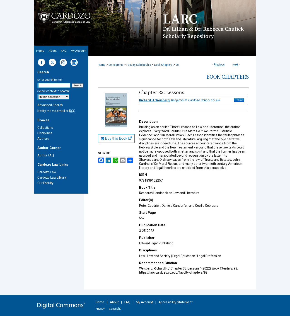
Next (235, 64)
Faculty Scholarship (138, 64)
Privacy (100, 308)
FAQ (127, 302)
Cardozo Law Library (52, 177)
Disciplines (44, 133)
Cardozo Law (46, 172)
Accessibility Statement (176, 302)
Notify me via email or (56, 111)
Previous (219, 64)
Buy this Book (116, 138)
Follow (239, 100)
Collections (45, 127)
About (114, 302)
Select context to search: (53, 91)
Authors (43, 138)
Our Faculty (45, 183)
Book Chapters (163, 64)
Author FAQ (45, 155)
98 (177, 64)
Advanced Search (50, 105)
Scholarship (116, 64)
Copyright (115, 308)
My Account (144, 302)
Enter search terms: (49, 79)
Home (101, 64)
